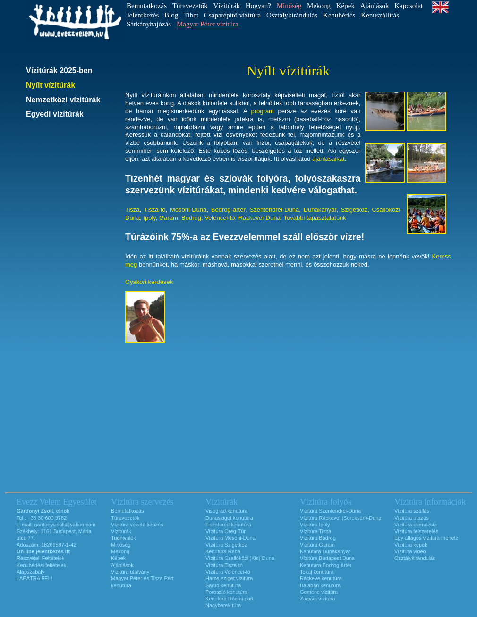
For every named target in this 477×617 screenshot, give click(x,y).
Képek (345, 5)
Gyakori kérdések (149, 281)
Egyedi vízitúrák (55, 114)
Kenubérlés (339, 15)
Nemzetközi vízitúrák (63, 100)
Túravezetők (190, 5)
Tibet (191, 15)
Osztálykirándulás (291, 15)
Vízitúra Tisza (315, 531)
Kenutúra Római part (229, 598)
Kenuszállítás (380, 15)
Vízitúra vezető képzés (137, 524)
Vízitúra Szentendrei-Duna (330, 511)
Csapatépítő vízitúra (232, 15)
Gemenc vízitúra (319, 592)
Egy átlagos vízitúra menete (426, 538)
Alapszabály (30, 572)
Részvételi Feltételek (41, 558)
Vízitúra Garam (317, 545)
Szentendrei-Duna (274, 209)
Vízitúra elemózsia (415, 524)
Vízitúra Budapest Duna (327, 558)
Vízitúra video (410, 551)
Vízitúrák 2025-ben (59, 71)
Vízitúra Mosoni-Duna (230, 538)
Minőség (121, 545)
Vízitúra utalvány (130, 572)
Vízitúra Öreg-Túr (225, 531)
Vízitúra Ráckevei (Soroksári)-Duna (340, 518)
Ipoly (149, 217)
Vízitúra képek (410, 545)
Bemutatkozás (147, 5)
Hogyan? (258, 5)
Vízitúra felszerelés (416, 531)
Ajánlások (374, 5)
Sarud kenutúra (223, 585)
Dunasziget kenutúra (229, 518)
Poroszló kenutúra (226, 592)
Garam (168, 217)
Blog (171, 15)
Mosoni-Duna (188, 209)
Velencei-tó (219, 217)
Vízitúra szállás (411, 511)
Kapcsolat (408, 5)
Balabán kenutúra (320, 585)
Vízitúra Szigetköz (226, 545)
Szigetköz (354, 209)
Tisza (132, 209)
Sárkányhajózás (149, 24)
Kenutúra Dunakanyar (325, 551)
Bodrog (191, 217)
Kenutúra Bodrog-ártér (325, 565)
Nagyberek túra (223, 605)
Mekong (319, 5)
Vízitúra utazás (411, 518)
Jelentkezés (143, 15)
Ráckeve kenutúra (321, 578)
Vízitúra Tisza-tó (224, 565)
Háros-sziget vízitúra (229, 578)
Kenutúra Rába (222, 551)
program (262, 111)
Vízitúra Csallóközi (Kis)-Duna (239, 558)
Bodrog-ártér (228, 209)
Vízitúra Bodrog (318, 538)
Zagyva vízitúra (317, 598)
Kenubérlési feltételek (41, 565)
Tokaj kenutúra (317, 572)
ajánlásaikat (328, 158)
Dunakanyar (320, 209)
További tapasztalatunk (315, 217)
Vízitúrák (226, 5)
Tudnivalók (123, 538)
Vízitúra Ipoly (315, 524)
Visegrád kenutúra (226, 511)
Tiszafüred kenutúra (228, 524)
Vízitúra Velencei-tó (227, 572)
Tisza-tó (155, 209)
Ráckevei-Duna (259, 217)
